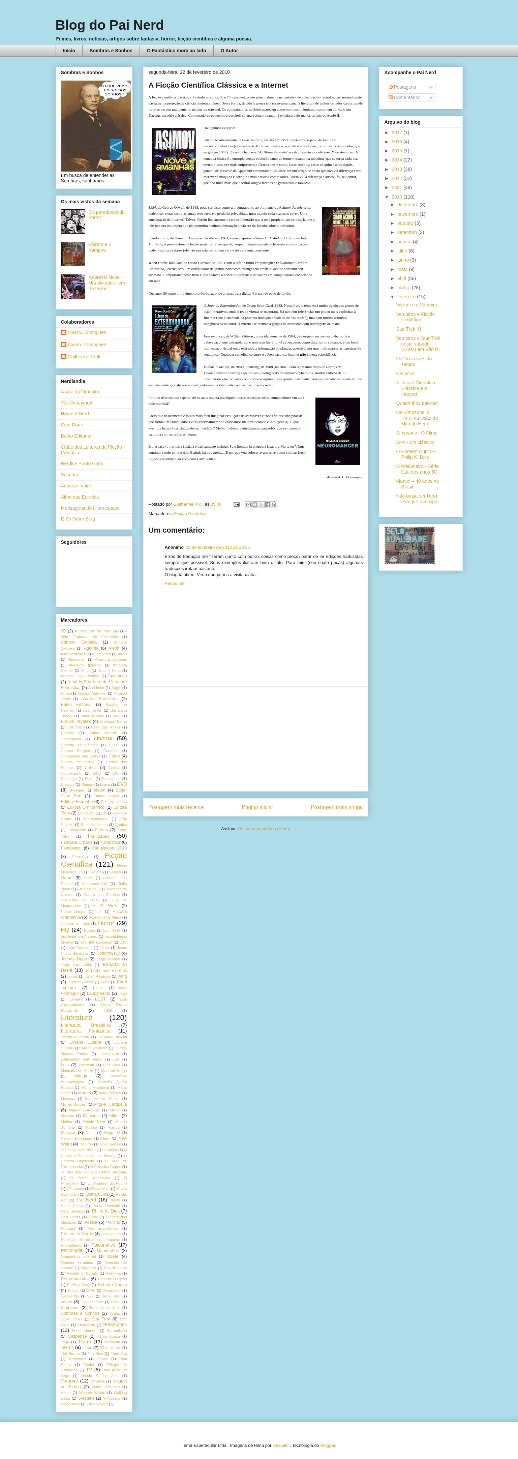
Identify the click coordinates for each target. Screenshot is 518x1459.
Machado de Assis (77, 1071)
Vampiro (69, 1380)
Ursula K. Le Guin (100, 1376)
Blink (116, 716)
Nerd (105, 1138)
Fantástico (71, 848)
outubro (406, 223)
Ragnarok (89, 1268)
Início (69, 50)
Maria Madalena (95, 1087)
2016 (397, 141)
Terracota (112, 1342)
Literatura (77, 1017)
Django (87, 784)
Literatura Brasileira (86, 1025)
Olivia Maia (100, 1189)
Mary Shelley (110, 1093)
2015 (397, 150)
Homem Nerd (75, 413)
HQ (65, 930)
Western (86, 1398)
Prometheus (71, 1245)
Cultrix (114, 768)
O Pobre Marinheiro (90, 1178)
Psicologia (72, 1250)
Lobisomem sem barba (82, 1059)
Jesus (105, 948)
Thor (87, 1347)
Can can (74, 727)
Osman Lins (97, 1194)
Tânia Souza (108, 1336)
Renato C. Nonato (82, 1273)
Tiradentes (77, 1359)
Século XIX (70, 1296)
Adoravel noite (76, 485)
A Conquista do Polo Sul (95, 631)
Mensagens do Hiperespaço (90, 508)
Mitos (115, 1115)
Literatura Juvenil (112, 1037)
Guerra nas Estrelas (101, 895)
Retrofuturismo (75, 1279)
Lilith (108, 1011)
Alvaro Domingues (87, 332)
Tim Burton (70, 1353)
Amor (85, 670)
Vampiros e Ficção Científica (415, 317)
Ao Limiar (96, 688)
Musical (68, 1132)
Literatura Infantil (75, 1037)
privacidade (111, 1234)
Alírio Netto (101, 654)
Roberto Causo (112, 1284)
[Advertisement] (256, 739)
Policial (113, 1222)
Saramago (112, 1290)
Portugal (68, 1228)
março (404, 287)
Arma (65, 693)
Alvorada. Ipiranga (85, 665)
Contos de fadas (77, 762)
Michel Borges (73, 1104)
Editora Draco (106, 796)
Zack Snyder (97, 1404)
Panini (115, 1200)
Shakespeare (92, 1302)
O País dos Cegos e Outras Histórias (94, 1172)
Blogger (327, 1445)
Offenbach (75, 1189)
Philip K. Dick (106, 1211)
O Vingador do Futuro (107, 1183)
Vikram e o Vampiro (100, 247)
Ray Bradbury (115, 1268)
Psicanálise (104, 1245)
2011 (397, 187)
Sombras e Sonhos (111, 50)
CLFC (114, 745)
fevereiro (407, 296)
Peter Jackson (73, 1211)
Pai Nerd (86, 1199)
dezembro (408, 204)
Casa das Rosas (105, 727)
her (99, 912)
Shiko (116, 1302)
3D (63, 631)
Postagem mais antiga (337, 807)
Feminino (80, 857)
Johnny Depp (74, 959)
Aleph (114, 648)
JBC (123, 942)
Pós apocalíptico (103, 1228)
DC (116, 773)
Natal (90, 1133)
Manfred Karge (114, 1071)
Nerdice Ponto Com (81, 463)
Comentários (405, 97)
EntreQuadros (96, 819)
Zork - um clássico (415, 442)
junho (403, 260)
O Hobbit (109, 1150)
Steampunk (115, 1324)
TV (89, 1369)
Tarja (65, 1342)
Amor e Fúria (109, 670)
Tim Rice (95, 1353)
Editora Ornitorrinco (85, 807)
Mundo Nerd (94, 1122)
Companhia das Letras (80, 756)
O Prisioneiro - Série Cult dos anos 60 (417, 469)
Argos (116, 688)
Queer (113, 1256)
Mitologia (91, 1115)
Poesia (90, 1222)
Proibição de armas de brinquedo (90, 1240)
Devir (89, 779)
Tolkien (103, 1359)
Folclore (95, 872)
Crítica (91, 767)
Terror (67, 1347)
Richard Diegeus (112, 1279)
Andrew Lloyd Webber (80, 676)
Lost (65, 1065)
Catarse (67, 733)
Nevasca (405, 373)
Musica (91, 1127)
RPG (91, 1290)
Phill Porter (70, 1217)
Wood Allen (70, 1404)
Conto (114, 756)
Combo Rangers (76, 751)
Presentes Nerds (77, 1233)
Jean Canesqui (79, 948)
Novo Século (110, 1144)
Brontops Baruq (113, 721)
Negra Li (112, 1133)
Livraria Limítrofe (93, 1048)
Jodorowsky (108, 953)
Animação (117, 676)
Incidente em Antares (79, 936)
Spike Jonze (72, 1319)
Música (113, 1127)
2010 (397, 197)
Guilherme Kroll (84, 356)
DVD (122, 784)
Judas (72, 976)
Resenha (113, 1273)
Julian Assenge (98, 976)
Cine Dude (72, 424)
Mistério (67, 1116)
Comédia (111, 751)
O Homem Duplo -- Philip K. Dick (415, 454)
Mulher (66, 1122)
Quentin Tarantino (77, 1262)
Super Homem (84, 1331)
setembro (407, 232)
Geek (88, 878)
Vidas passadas (106, 1387)
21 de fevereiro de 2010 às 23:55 (218, 547)
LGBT (100, 999)
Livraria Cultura (85, 1042)
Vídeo (66, 1393)
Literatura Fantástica (86, 1031)
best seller (92, 710)
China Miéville (103, 733)
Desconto (69, 779)
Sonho (114, 1313)
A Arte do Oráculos (80, 391)
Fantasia (98, 836)
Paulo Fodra (72, 1206)
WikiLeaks (111, 1398)
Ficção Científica (190, 513)
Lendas (76, 999)
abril (402, 278)
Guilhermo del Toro (80, 900)
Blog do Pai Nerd (110, 25)
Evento (101, 830)
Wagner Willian (92, 1393)
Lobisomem (109, 1054)
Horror (106, 923)
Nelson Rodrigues (76, 1138)
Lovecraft (86, 1065)
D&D (97, 773)
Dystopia (76, 790)
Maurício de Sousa (102, 1099)
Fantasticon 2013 (109, 848)
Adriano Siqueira (79, 642)
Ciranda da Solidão (79, 745)
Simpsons (70, 1307)
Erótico (121, 825)
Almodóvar (77, 659)
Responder (175, 583)
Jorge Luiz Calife (76, 965)
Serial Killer (111, 1296)
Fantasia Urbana (77, 842)
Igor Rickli (112, 930)
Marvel (84, 1093)
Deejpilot (281, 1445)
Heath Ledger (73, 912)
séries (66, 1302)
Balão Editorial (76, 436)
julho (402, 251)
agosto (405, 241)
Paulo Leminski (106, 1206)
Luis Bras (111, 1065)
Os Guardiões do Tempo (414, 361)
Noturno (86, 1144)
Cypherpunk (71, 773)
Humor (89, 930)
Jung (122, 976)
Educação (86, 813)
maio (403, 269)
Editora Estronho (77, 801)
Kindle (98, 988)
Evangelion (76, 830)
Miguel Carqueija (110, 1104)
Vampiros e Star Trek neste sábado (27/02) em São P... (418, 343)
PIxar (93, 1217)
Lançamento (98, 993)
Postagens (402, 87)
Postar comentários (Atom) (264, 828)
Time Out (119, 1353)
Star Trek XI (408, 329)
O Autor (229, 50)
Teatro (84, 1341)
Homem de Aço (75, 924)
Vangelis (97, 1381)
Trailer (89, 1365)
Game (66, 877)
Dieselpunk (111, 779)
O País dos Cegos (105, 1167)
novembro (408, 214)
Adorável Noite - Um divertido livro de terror (107, 282)
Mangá (81, 1076)
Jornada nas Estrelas (106, 970)
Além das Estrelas (80, 497)
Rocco (73, 1290)
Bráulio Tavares (76, 721)
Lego (123, 993)
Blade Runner (92, 716)
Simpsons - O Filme (416, 433)
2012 (397, 178)
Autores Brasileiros (100, 698)
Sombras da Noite (104, 1308)
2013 (397, 169)
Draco (105, 784)
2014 (397, 159)
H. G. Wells (105, 905)
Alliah (122, 654)
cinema (103, 738)
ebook (99, 790)
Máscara (68, 1099)
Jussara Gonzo (80, 982)
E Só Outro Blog (78, 519)
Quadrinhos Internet (417, 403)
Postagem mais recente (176, 807)
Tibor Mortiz (110, 1348)
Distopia (67, 784)
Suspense (77, 1336)
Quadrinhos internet (78, 1256)
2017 (397, 132)
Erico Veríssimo (94, 825)
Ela (104, 813)
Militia (115, 1110)
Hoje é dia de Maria (105, 917)
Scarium (69, 474)
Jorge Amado (108, 959)
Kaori (105, 982)
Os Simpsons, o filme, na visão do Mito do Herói (417, 418)
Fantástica (110, 842)
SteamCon (86, 1325)
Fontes (115, 872)
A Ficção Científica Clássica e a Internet (415, 388)
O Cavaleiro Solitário (78, 1150)
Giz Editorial (87, 889)
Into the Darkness (96, 942)
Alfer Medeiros (73, 654)
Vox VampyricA (77, 403)
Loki (116, 1059)
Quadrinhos (108, 1250)
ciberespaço (71, 739)
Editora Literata (114, 802)
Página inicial (257, 807)
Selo (90, 1296)
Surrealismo (117, 1331)
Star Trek (101, 1319)
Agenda (91, 648)
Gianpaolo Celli (95, 884)
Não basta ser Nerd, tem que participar (417, 498)
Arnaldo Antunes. (91, 693)
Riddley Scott (78, 1285)
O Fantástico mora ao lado (176, 50)
